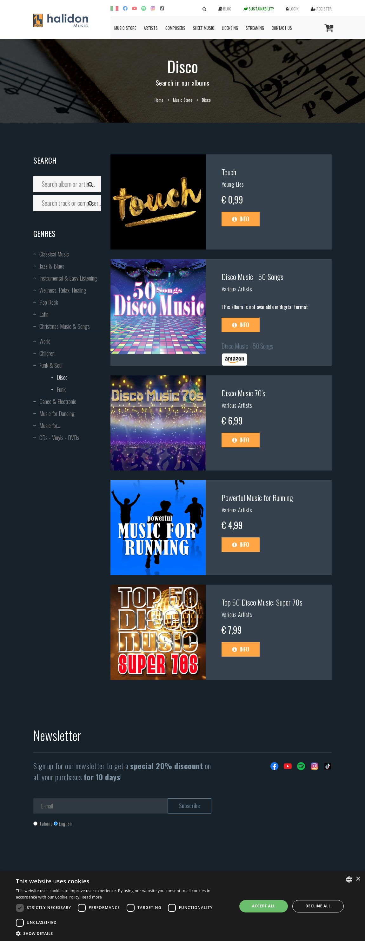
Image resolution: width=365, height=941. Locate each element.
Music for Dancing (57, 413)
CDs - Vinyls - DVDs (59, 437)
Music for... (49, 425)
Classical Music (54, 254)
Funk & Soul (51, 365)
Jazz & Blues (51, 266)
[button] (123, 933)
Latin (44, 314)
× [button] (357, 879)
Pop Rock (48, 302)
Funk (61, 389)
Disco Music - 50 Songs (252, 276)
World (44, 341)
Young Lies (233, 184)
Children (47, 353)
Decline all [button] (318, 906)
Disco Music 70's (243, 393)
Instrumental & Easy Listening (68, 278)
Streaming (255, 28)
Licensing (230, 28)
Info (240, 219)
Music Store (125, 28)
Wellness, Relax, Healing (62, 290)
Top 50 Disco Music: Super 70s (262, 602)
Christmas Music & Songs (64, 326)
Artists (151, 28)
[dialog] (182, 906)
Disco (62, 377)
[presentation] (81, 852)
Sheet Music (203, 28)
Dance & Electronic (57, 401)
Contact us (282, 28)
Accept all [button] (263, 906)
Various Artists (237, 289)
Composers (175, 28)
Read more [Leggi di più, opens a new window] (92, 897)
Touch (229, 172)
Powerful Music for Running (257, 497)
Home (159, 100)
